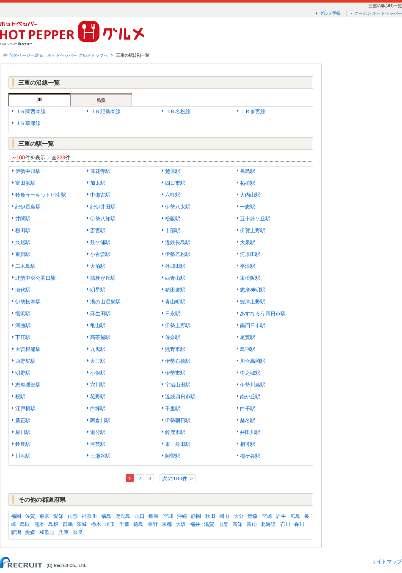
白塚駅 (97, 409)
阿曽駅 (172, 456)
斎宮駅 (97, 231)
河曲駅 (22, 325)
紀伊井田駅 (103, 207)
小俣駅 (97, 373)
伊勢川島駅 (252, 385)
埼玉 (110, 524)
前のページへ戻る (26, 55)
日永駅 (172, 314)
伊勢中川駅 (28, 171)
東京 (44, 516)
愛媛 (30, 532)
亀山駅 (97, 325)
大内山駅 (250, 195)
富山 (252, 524)
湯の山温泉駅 (105, 302)
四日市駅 (175, 183)
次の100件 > (177, 478)
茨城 (82, 524)
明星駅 (97, 290)
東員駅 (22, 254)
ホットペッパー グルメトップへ (77, 55)
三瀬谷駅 (100, 456)
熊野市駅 (175, 349)
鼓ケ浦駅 (100, 242)
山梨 (223, 524)
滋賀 (209, 524)
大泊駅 (97, 266)
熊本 (39, 524)
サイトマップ (387, 562)
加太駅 (97, 183)
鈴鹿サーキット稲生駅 (40, 195)
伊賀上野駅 (252, 231)
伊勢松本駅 (28, 302)
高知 (237, 524)
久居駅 (22, 242)
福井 (195, 524)
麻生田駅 (100, 314)
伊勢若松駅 (177, 254)
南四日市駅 (252, 325)
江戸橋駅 (25, 409)
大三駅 (97, 361)
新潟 (16, 532)
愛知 (58, 516)
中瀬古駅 (100, 195)
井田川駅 (250, 432)
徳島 (138, 524)
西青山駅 (175, 278)
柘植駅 (247, 183)
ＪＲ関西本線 (30, 111)
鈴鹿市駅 (175, 432)
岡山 (224, 516)
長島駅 (247, 171)
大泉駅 (247, 242)
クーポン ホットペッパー (378, 13)
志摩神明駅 (252, 290)
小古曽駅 (100, 254)
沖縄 (182, 516)
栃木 (96, 524)
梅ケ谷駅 (250, 456)
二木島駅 (25, 266)
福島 (106, 516)
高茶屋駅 (100, 337)
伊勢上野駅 (177, 325)
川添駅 (22, 456)
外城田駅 (175, 266)
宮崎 (267, 516)
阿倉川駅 (100, 420)
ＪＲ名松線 (177, 111)
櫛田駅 (22, 231)
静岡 (196, 516)
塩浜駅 (22, 314)
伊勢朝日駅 (177, 420)
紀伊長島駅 (28, 207)
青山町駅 (175, 302)
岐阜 (154, 516)
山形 (73, 516)
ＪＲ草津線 (28, 123)
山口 (140, 516)
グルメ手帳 (330, 13)
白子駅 (247, 409)
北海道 (268, 524)
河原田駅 (250, 254)
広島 (295, 516)
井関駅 (22, 219)
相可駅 (247, 444)
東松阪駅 (250, 278)
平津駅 (247, 266)
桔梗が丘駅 (103, 278)
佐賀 (30, 516)
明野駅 (22, 373)
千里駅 (172, 409)
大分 (239, 516)
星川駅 (22, 432)
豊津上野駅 (252, 302)
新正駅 (22, 420)
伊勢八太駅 (177, 207)
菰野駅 (97, 397)
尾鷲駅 (247, 337)
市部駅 (172, 231)
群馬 (68, 524)
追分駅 (97, 432)
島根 (53, 524)
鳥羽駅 (247, 349)
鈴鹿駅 (22, 444)
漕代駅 (22, 290)
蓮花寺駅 (100, 171)
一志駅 (247, 207)
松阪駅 (172, 219)
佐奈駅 (172, 337)
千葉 (124, 524)
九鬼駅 (97, 349)
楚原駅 (172, 171)
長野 (153, 524)
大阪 (181, 524)
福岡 (16, 516)
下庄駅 (22, 337)
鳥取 (25, 524)
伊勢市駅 (175, 373)
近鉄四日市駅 (180, 397)
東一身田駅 (177, 444)
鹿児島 (122, 516)
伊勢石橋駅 (177, 361)
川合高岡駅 (252, 361)
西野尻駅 (25, 361)
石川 (285, 524)
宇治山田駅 (177, 385)
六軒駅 (172, 195)
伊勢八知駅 (103, 219)
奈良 (78, 532)
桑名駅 (247, 420)
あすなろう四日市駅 (263, 314)
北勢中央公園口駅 (35, 278)
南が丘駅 (250, 397)
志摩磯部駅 (28, 385)
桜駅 (20, 397)
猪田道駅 (175, 290)
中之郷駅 (250, 373)
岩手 (281, 516)
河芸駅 (97, 444)
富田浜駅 (25, 183)
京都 (167, 524)
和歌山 (47, 532)
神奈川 (89, 516)
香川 (299, 524)
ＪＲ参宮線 (252, 111)
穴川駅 (97, 385)
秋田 (210, 516)
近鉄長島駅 (177, 242)
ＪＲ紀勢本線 (105, 111)
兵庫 (63, 532)
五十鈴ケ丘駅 (255, 219)
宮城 (168, 516)
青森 (253, 516)
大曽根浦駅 (28, 349)
